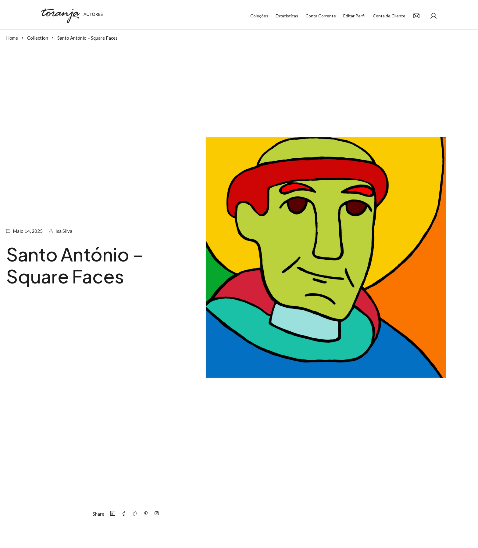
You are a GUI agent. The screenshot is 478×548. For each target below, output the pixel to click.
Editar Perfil (354, 15)
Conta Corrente (320, 15)
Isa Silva (63, 231)
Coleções (259, 15)
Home (12, 38)
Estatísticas (287, 15)
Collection (37, 38)
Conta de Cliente (389, 15)
